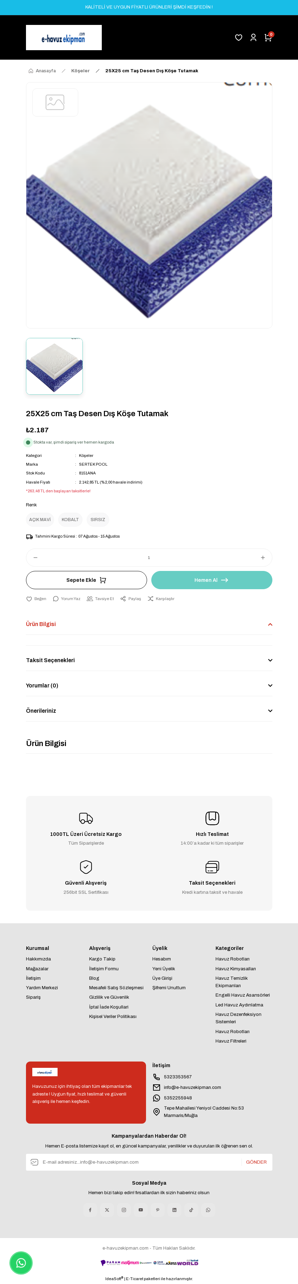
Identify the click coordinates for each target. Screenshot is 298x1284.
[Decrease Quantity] (32, 557)
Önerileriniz (41, 711)
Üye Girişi (162, 978)
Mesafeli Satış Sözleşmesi (116, 987)
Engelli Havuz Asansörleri (243, 995)
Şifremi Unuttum (169, 987)
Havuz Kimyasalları (236, 968)
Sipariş (33, 997)
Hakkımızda (38, 959)
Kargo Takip (102, 959)
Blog (94, 978)
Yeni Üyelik (163, 968)
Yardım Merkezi (42, 987)
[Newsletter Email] (149, 1162)
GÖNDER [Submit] (256, 1162)
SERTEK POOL (93, 464)
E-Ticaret (134, 1279)
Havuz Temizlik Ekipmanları (232, 982)
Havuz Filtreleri (231, 1041)
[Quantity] (149, 557)
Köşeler (86, 455)
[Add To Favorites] (36, 599)
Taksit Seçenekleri (50, 660)
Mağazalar (37, 968)
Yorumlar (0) (42, 685)
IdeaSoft (114, 1278)
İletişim (33, 978)
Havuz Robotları (233, 959)
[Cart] (268, 37)
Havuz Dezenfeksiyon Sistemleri (238, 1018)
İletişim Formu (104, 968)
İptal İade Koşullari (108, 1007)
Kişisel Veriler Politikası (113, 1016)
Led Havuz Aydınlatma (239, 1004)
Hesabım (161, 959)
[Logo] (64, 37)
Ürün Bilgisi (41, 624)
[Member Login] (253, 37)
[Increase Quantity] (266, 557)
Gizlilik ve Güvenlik (109, 997)
